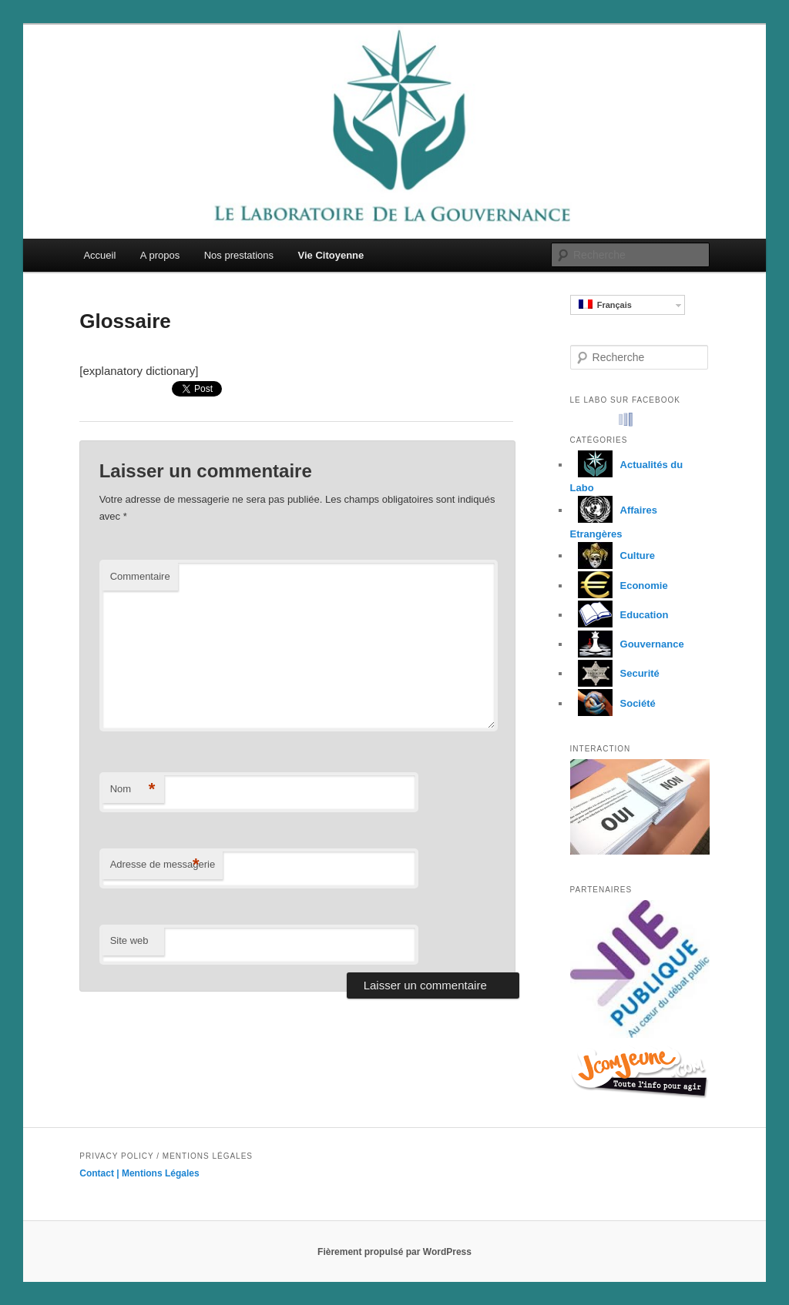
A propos (160, 255)
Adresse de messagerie (163, 865)
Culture (613, 555)
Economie (619, 585)
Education (619, 615)
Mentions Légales (161, 1173)
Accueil (99, 255)
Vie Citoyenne (331, 255)
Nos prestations (239, 255)
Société (613, 703)
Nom (133, 789)
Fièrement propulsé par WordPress (394, 1251)
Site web (129, 940)
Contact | (100, 1173)
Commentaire (140, 576)
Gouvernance (627, 644)
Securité (615, 673)
